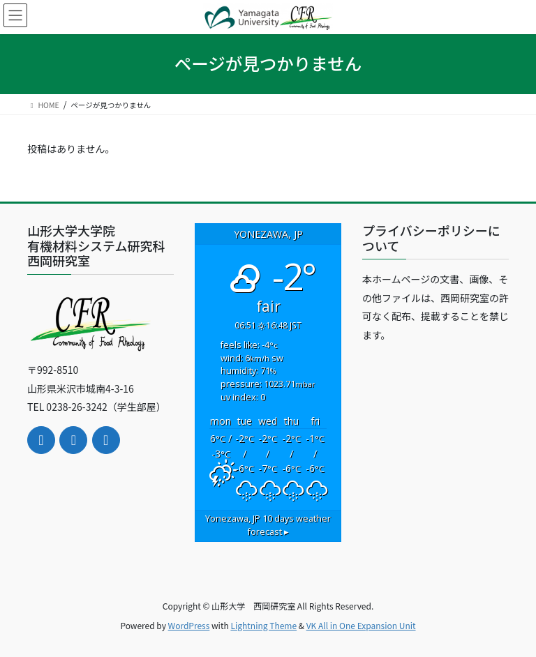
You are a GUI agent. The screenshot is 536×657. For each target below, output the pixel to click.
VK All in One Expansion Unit (361, 625)
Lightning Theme (263, 625)
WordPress (189, 625)
